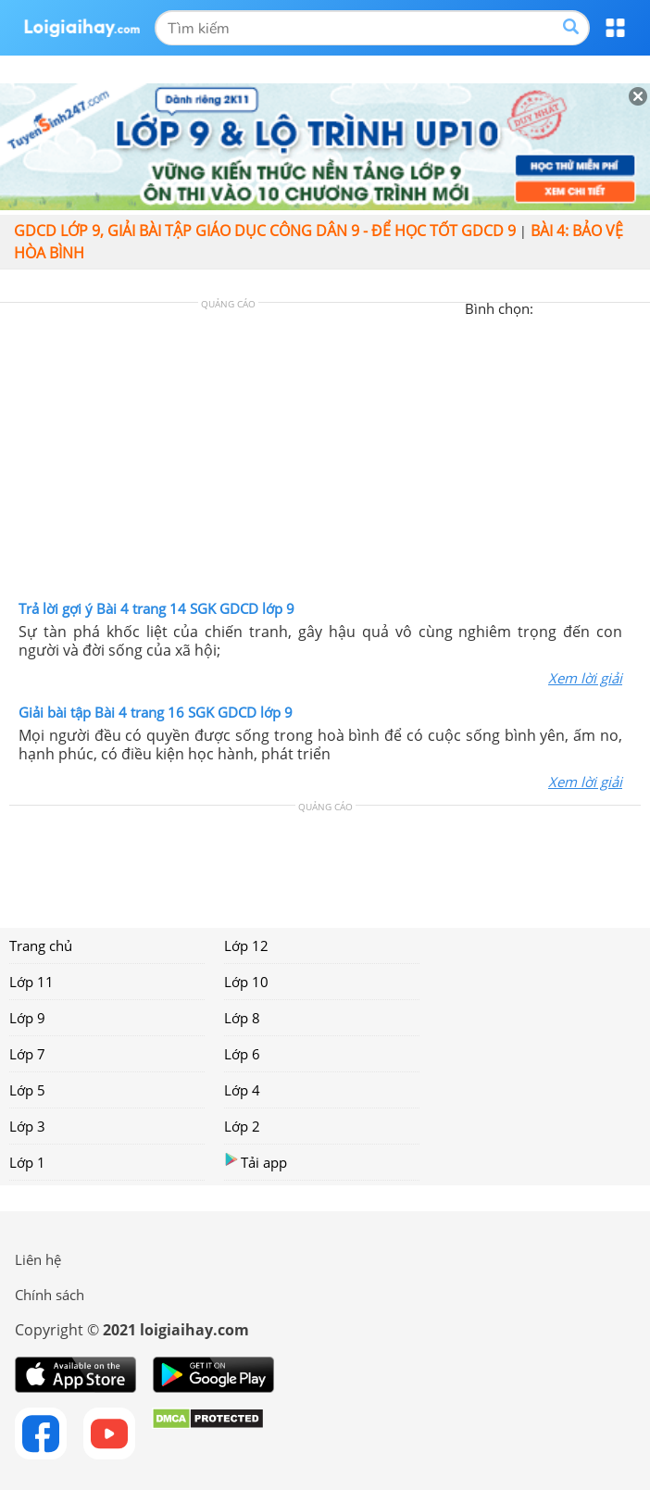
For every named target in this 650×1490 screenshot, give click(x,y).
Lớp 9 (27, 1017)
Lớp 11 (31, 981)
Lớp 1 (27, 1162)
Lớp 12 (246, 945)
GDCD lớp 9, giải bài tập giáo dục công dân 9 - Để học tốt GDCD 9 (265, 230)
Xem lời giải (585, 678)
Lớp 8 (242, 1017)
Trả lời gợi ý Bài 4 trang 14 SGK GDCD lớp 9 (156, 608)
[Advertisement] (325, 455)
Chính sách (49, 1294)
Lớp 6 (242, 1054)
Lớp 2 (242, 1126)
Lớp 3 (27, 1126)
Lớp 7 (27, 1054)
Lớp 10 (246, 981)
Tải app (255, 1161)
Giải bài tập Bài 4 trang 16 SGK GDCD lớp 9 (156, 712)
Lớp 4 (242, 1090)
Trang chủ (40, 945)
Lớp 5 (27, 1090)
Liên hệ (38, 1259)
